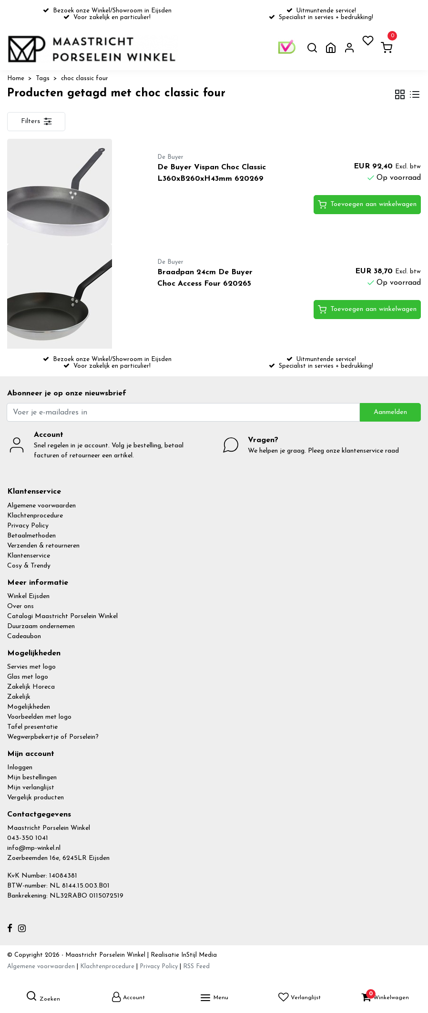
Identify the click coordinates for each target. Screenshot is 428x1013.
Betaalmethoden (31, 535)
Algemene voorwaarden (41, 505)
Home (15, 78)
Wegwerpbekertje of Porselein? (53, 737)
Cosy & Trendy (29, 565)
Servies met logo (31, 667)
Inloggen (19, 767)
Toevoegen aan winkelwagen (367, 204)
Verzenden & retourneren (43, 545)
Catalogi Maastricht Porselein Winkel (62, 616)
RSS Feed (196, 966)
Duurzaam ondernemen (41, 626)
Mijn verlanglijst (30, 787)
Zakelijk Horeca (31, 687)
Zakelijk (19, 697)
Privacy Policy (28, 525)
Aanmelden (390, 412)
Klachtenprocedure (35, 515)
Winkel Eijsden (28, 596)
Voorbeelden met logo (39, 717)
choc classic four (84, 78)
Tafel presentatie (32, 727)
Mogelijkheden (28, 707)
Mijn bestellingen (32, 777)
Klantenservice (28, 555)
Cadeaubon (24, 636)
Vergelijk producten (35, 797)
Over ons (20, 606)
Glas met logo (27, 677)
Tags (43, 78)
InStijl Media (198, 955)
